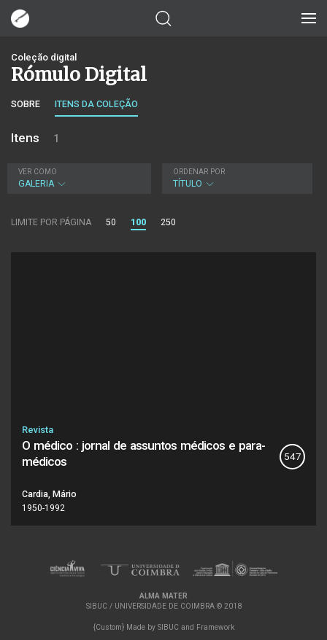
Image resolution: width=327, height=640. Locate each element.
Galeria (77, 178)
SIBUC (168, 627)
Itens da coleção (96, 103)
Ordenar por (199, 172)
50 (111, 222)
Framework (215, 627)
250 (168, 222)
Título (235, 178)
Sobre (25, 103)
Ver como (37, 172)
